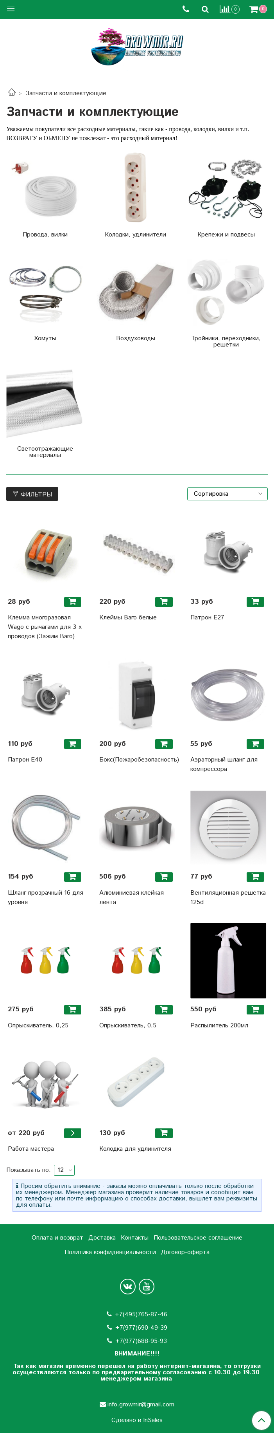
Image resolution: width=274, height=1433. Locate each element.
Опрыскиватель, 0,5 (127, 1025)
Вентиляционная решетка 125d (228, 897)
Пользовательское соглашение (198, 1237)
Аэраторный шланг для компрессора (224, 764)
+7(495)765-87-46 (141, 1314)
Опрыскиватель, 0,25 (38, 1025)
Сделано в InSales (137, 1420)
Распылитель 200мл (219, 1025)
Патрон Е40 (25, 759)
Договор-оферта (185, 1252)
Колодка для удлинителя (135, 1148)
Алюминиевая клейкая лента (131, 897)
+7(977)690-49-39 (141, 1327)
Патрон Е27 (207, 617)
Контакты (135, 1237)
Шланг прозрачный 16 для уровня (45, 897)
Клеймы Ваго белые (128, 617)
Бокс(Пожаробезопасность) (137, 759)
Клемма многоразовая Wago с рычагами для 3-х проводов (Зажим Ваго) (45, 627)
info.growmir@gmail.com (140, 1404)
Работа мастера (31, 1148)
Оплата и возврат (57, 1237)
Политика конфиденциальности (110, 1252)
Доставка (102, 1237)
